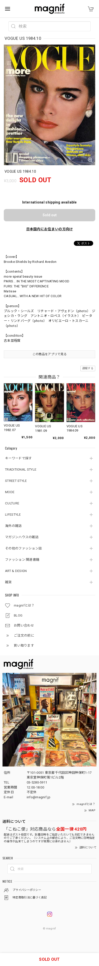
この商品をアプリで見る (49, 354)
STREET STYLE (16, 481)
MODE (9, 492)
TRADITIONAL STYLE (20, 469)
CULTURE (12, 503)
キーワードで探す (18, 458)
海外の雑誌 (13, 526)
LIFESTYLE (13, 514)
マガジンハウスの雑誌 (22, 537)
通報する (87, 368)
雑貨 (8, 582)
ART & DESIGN (16, 571)
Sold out (50, 215)
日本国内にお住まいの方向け (49, 229)
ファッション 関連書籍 (22, 559)
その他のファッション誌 (23, 548)
